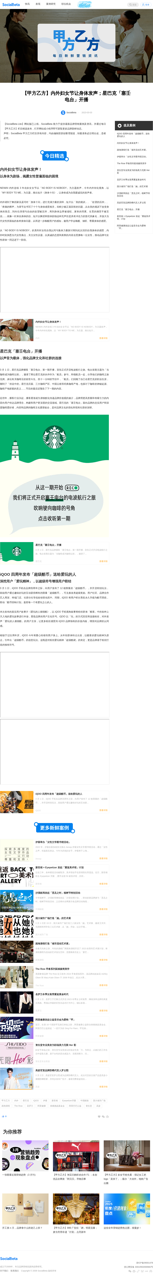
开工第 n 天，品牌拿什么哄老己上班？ (22, 1228)
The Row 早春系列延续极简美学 (131, 163)
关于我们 (4, 1271)
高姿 (98, 1106)
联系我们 (15, 1271)
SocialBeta (71, 112)
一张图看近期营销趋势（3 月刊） (19, 1175)
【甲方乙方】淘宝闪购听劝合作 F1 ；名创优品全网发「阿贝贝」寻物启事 (75, 1177)
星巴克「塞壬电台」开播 (128, 209)
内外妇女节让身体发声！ (128, 143)
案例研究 (51, 4)
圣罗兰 (30, 1106)
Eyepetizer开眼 (69, 1100)
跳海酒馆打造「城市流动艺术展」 (132, 150)
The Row (18, 1106)
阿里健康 (42, 1106)
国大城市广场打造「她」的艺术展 (132, 186)
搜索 (134, 5)
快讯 (27, 4)
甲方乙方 (6, 1100)
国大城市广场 (99, 1100)
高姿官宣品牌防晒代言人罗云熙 (131, 202)
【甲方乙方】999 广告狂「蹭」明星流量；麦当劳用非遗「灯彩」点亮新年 (75, 1230)
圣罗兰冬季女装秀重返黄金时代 (131, 179)
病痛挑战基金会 (57, 1106)
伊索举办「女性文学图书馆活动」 (132, 156)
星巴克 (26, 1100)
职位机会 (66, 4)
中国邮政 (84, 1100)
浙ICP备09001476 (144, 1263)
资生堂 (89, 1106)
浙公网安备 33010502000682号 (138, 1267)
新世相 (55, 1100)
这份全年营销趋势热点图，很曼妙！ (122, 1228)
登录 (147, 5)
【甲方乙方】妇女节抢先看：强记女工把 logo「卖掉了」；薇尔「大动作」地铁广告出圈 (126, 1179)
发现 (38, 4)
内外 (16, 1100)
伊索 (45, 1100)
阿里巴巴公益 (75, 1106)
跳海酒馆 (6, 1106)
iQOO (36, 1100)
